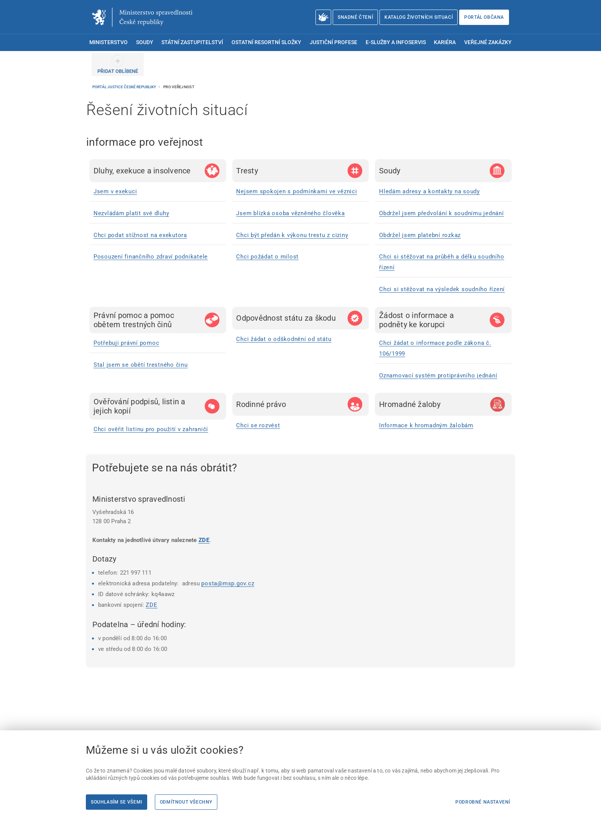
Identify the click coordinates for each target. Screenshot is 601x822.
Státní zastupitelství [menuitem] (192, 42)
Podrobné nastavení (482, 802)
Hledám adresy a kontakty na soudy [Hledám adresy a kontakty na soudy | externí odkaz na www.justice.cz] (429, 191)
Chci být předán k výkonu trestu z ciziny (292, 235)
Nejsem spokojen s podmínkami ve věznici (296, 191)
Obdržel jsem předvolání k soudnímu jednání (441, 213)
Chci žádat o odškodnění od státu (283, 339)
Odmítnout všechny (186, 802)
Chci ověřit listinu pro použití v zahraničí (151, 429)
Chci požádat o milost (267, 256)
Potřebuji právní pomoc (126, 342)
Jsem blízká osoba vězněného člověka (290, 213)
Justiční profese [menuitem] (333, 42)
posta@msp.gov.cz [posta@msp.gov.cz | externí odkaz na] (227, 583)
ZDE (204, 540)
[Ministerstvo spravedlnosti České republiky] (142, 17)
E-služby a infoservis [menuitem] (396, 42)
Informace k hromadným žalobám (426, 425)
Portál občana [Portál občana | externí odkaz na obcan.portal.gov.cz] (484, 17)
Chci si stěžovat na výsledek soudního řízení (442, 289)
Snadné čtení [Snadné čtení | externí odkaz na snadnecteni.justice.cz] (355, 17)
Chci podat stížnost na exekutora (140, 235)
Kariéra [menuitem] (445, 42)
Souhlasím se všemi (116, 802)
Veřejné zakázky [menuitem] (488, 42)
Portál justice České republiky (124, 87)
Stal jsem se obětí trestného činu (141, 364)
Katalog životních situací (418, 17)
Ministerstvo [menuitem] (108, 42)
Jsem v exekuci (115, 191)
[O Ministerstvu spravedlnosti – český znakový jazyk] (323, 17)
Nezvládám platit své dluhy (131, 213)
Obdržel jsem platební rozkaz (420, 235)
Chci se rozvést (258, 425)
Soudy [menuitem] (144, 42)
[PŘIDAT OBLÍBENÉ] (118, 64)
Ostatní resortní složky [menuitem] (266, 42)
